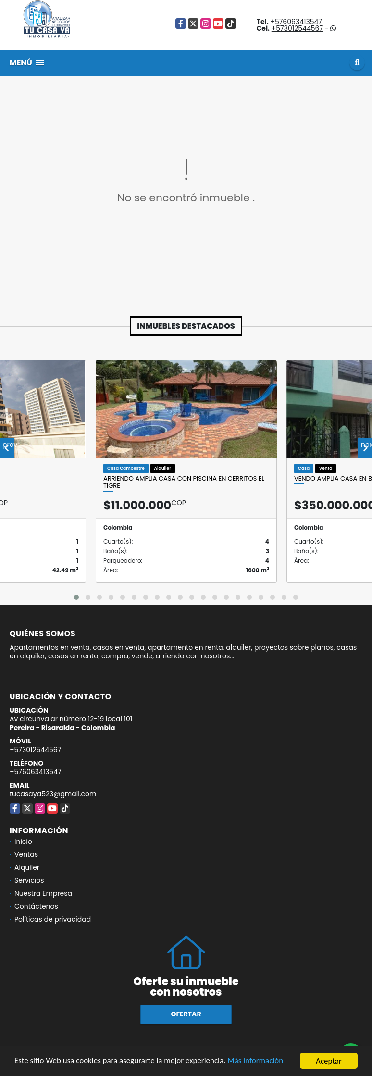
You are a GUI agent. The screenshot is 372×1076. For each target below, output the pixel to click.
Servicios (29, 880)
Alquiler (26, 867)
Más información (256, 1061)
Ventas (26, 854)
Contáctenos (36, 906)
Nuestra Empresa (43, 893)
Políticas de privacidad (52, 919)
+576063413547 (296, 21)
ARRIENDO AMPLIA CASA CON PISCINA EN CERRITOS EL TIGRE (183, 482)
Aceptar (329, 1061)
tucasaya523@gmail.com (53, 794)
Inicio (23, 841)
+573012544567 (297, 28)
